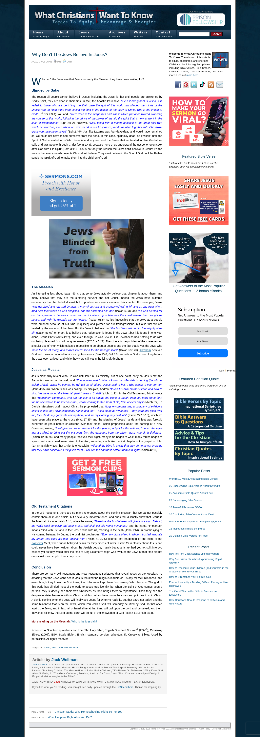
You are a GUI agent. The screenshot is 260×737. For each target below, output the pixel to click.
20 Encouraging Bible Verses (185, 500)
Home (38, 32)
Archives (117, 32)
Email (69, 62)
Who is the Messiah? (84, 621)
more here (192, 75)
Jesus (84, 32)
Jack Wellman (43, 62)
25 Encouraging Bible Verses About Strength (194, 485)
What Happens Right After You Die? (70, 717)
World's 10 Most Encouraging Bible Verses (193, 478)
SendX (233, 370)
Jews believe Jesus (68, 647)
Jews (54, 647)
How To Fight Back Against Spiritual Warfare (194, 553)
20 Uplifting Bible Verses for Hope (188, 535)
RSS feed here (124, 687)
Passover (37, 543)
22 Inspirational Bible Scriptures (187, 528)
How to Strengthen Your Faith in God (190, 576)
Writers (141, 32)
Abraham (145, 350)
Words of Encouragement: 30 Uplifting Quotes (195, 521)
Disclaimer (216, 729)
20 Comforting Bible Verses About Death (192, 514)
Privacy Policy (204, 729)
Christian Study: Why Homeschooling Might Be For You (88, 711)
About (63, 32)
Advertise (226, 729)
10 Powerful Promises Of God (186, 507)
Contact (163, 32)
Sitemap (192, 729)
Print (59, 62)
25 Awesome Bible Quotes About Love (191, 493)
